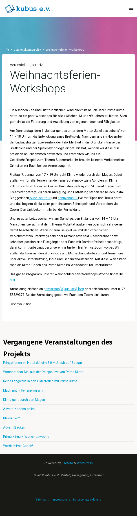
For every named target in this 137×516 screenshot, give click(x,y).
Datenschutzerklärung (87, 499)
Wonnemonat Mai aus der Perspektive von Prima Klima (43, 372)
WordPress (85, 463)
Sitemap (41, 499)
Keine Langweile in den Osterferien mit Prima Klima (40, 381)
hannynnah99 (68, 198)
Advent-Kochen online (19, 409)
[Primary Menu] (131, 8)
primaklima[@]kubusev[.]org (64, 289)
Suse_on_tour (40, 198)
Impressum (60, 499)
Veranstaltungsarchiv (27, 50)
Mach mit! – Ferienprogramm (24, 390)
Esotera (67, 463)
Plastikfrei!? (11, 418)
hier (12, 280)
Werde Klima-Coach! (18, 446)
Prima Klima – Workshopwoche (26, 437)
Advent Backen (14, 427)
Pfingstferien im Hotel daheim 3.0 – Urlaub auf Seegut (42, 363)
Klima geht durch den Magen (24, 400)
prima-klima (22, 304)
